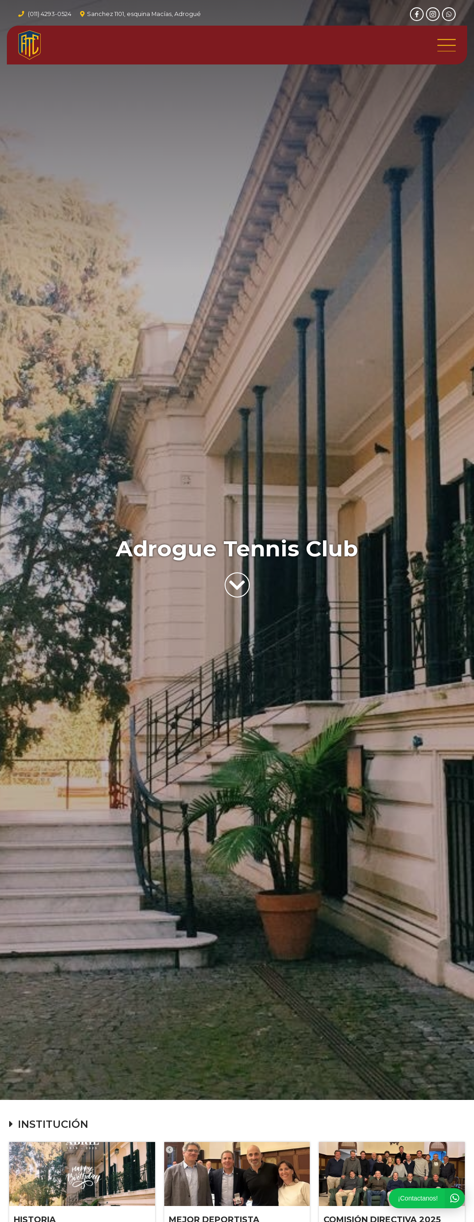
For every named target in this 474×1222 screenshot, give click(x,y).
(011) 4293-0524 (49, 14)
